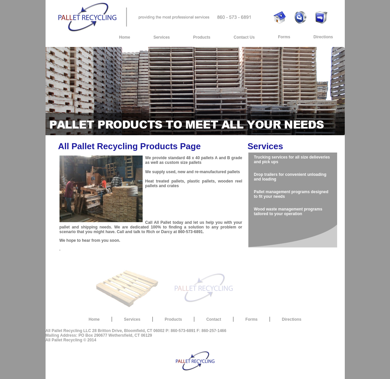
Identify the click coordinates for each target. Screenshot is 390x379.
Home (124, 37)
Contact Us (244, 37)
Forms (284, 37)
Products (201, 37)
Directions (323, 37)
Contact (213, 319)
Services (161, 37)
